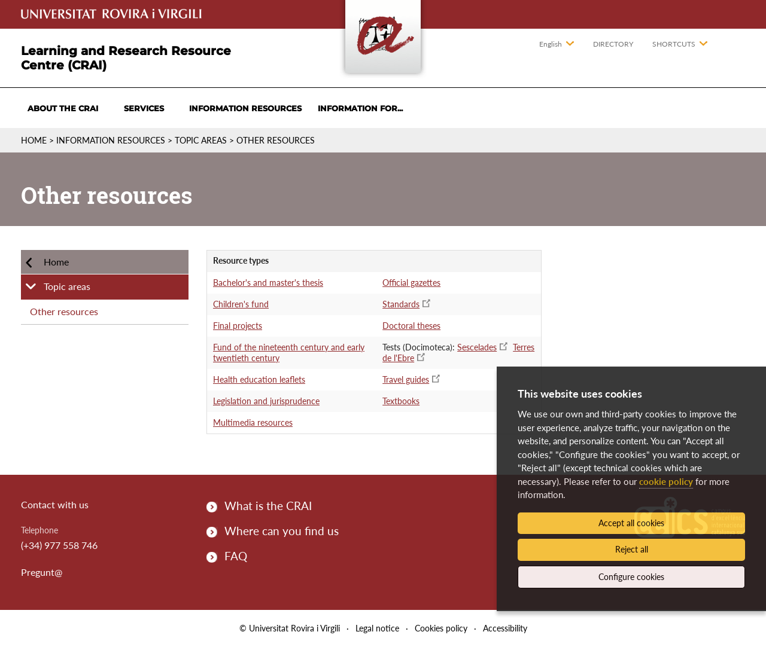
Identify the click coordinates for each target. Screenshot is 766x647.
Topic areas (201, 140)
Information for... (360, 108)
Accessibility (505, 628)
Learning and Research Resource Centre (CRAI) (126, 58)
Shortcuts (673, 43)
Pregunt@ (41, 572)
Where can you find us (281, 531)
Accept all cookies (631, 523)
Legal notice (377, 628)
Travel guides (405, 379)
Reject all (631, 549)
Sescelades (477, 347)
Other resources (275, 140)
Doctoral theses (411, 326)
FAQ (235, 556)
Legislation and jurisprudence (266, 401)
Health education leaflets (259, 379)
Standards (401, 304)
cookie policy (666, 481)
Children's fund (241, 304)
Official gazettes (411, 282)
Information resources (245, 108)
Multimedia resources (253, 422)
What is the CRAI (268, 505)
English (550, 43)
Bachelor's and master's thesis (268, 282)
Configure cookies (631, 577)
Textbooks (401, 401)
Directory (613, 43)
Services (144, 108)
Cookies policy (441, 628)
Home (34, 140)
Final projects (237, 326)
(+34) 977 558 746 (59, 545)
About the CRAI (63, 108)
